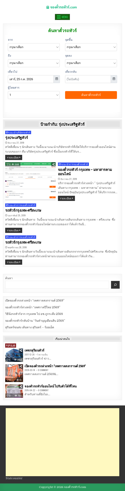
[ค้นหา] (115, 285)
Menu (65, 17)
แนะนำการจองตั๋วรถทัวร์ (75, 164)
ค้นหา (9, 278)
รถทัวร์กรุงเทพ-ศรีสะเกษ (23, 210)
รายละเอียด (13, 157)
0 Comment (43, 370)
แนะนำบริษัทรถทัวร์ (19, 132)
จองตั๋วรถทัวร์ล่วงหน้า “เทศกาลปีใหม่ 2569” (32, 307)
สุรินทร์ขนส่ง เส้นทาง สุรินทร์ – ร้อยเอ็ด (29, 327)
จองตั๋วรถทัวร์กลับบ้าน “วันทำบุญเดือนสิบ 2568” (35, 320)
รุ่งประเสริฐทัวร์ (16, 138)
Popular (10, 345)
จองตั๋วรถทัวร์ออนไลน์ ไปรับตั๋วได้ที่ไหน (50, 386)
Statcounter (14, 478)
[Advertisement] (62, 442)
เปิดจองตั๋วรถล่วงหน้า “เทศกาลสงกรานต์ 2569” (34, 300)
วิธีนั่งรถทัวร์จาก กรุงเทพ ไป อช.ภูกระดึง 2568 (34, 314)
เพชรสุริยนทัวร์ (34, 350)
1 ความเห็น (42, 354)
